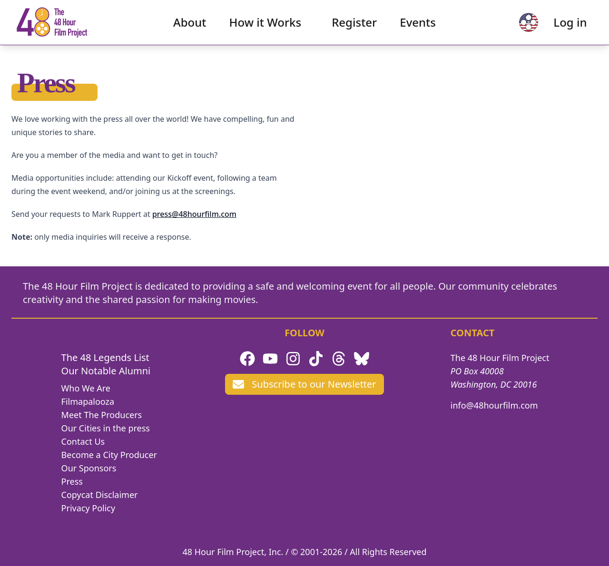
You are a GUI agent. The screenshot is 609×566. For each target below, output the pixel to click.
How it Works (265, 26)
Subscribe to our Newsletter (304, 384)
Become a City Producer (109, 454)
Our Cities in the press (105, 428)
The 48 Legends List (105, 357)
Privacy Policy (88, 508)
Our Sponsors (89, 468)
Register (354, 26)
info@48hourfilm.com (494, 405)
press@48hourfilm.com (194, 214)
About (189, 26)
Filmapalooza (88, 401)
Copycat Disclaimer (99, 494)
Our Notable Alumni (106, 370)
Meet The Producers (101, 414)
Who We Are (85, 388)
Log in (562, 26)
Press (72, 481)
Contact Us (83, 441)
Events (418, 26)
